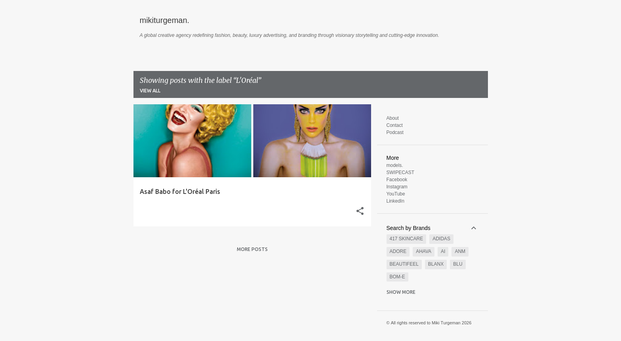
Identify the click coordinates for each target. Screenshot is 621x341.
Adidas (441, 238)
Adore (398, 251)
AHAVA (423, 251)
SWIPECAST (401, 172)
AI (443, 251)
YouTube (396, 194)
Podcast (395, 132)
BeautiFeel (404, 264)
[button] (360, 211)
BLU (457, 264)
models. (395, 165)
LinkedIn (395, 201)
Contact (395, 125)
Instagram (397, 187)
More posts (252, 249)
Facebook (397, 179)
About (393, 118)
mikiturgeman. (165, 20)
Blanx (436, 264)
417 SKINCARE (406, 238)
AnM (460, 251)
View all (150, 90)
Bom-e (397, 277)
